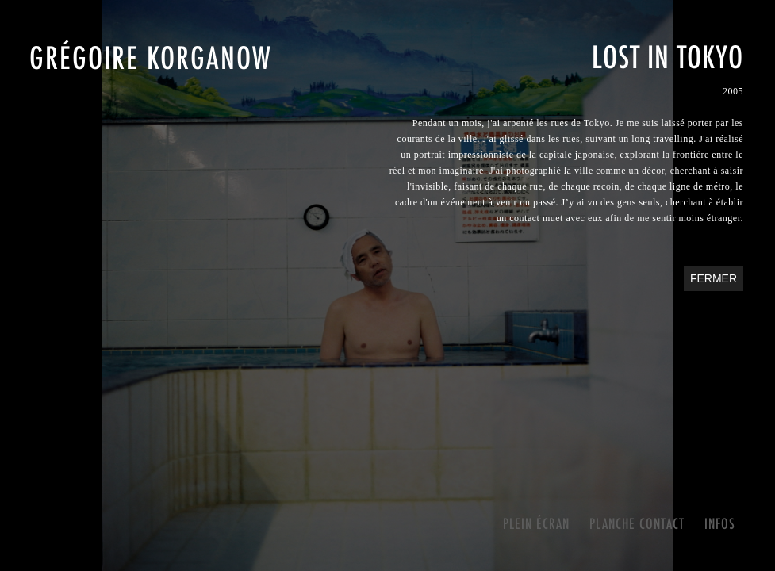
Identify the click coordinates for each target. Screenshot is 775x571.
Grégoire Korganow (150, 57)
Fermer (713, 278)
